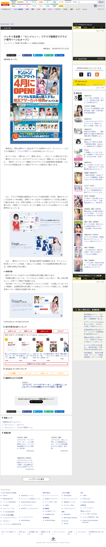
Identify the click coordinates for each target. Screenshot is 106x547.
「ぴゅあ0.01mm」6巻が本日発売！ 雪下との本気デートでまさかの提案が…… (93, 252)
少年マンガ (12, 331)
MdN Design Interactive (70, 517)
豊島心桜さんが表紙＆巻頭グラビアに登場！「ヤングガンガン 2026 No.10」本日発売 (94, 213)
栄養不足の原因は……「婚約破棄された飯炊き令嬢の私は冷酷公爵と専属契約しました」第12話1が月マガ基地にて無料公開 (94, 136)
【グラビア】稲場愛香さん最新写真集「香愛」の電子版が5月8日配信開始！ (94, 111)
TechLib (66, 523)
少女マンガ (44, 331)
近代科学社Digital (50, 520)
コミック (28, 373)
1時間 (77, 27)
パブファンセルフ (88, 508)
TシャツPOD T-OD (51, 502)
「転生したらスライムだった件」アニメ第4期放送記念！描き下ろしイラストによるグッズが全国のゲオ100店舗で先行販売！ (94, 192)
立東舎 (47, 505)
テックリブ (65, 521)
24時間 (85, 27)
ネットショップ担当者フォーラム (31, 499)
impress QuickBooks (89, 502)
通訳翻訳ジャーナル (69, 502)
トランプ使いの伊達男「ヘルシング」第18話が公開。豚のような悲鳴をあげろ (94, 100)
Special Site (82, 59)
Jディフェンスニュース (70, 499)
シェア (28, 55)
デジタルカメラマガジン (10, 517)
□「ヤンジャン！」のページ (13, 425)
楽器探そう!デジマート (51, 499)
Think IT (5, 495)
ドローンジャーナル (8, 508)
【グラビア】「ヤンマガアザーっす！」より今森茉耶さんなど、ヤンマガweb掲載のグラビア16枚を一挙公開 (25, 444)
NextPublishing (25, 520)
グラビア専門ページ (25, 151)
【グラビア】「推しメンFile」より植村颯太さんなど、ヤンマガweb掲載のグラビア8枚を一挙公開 (59, 444)
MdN (63, 512)
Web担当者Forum (8, 499)
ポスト (13, 55)
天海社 (85, 495)
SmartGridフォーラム (27, 495)
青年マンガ (28, 331)
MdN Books (67, 514)
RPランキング (81, 84)
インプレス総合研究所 (9, 502)
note (50, 55)
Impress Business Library (28, 502)
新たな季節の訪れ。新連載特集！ (89, 310)
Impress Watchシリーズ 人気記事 (89, 276)
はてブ (39, 55)
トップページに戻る (36, 479)
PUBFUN (83, 505)
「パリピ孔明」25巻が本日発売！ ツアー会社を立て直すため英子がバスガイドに (94, 265)
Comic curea (86, 499)
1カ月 (101, 27)
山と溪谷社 (46, 508)
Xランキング (82, 81)
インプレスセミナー (27, 505)
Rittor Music (46, 493)
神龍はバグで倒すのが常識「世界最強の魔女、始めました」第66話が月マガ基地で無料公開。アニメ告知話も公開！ (94, 146)
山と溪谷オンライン (51, 511)
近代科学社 (46, 517)
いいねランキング (97, 84)
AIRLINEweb (67, 495)
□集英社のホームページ (11, 422)
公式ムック (44, 373)
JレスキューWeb (69, 505)
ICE (82, 493)
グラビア (61, 331)
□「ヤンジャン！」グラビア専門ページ (17, 428)
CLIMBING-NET (49, 514)
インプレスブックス (27, 517)
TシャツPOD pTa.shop (90, 514)
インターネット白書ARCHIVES (12, 524)
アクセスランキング (85, 25)
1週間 (93, 27)
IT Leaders (6, 505)
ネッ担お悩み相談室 (8, 512)
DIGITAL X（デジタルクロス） (30, 508)
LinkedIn (61, 55)
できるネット (6, 521)
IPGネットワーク (86, 511)
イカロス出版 (65, 493)
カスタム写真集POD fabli (90, 517)
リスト (19, 55)
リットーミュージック (51, 495)
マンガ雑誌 (12, 373)
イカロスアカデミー (69, 508)
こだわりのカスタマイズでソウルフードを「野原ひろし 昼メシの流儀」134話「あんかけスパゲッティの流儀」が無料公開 (94, 125)
